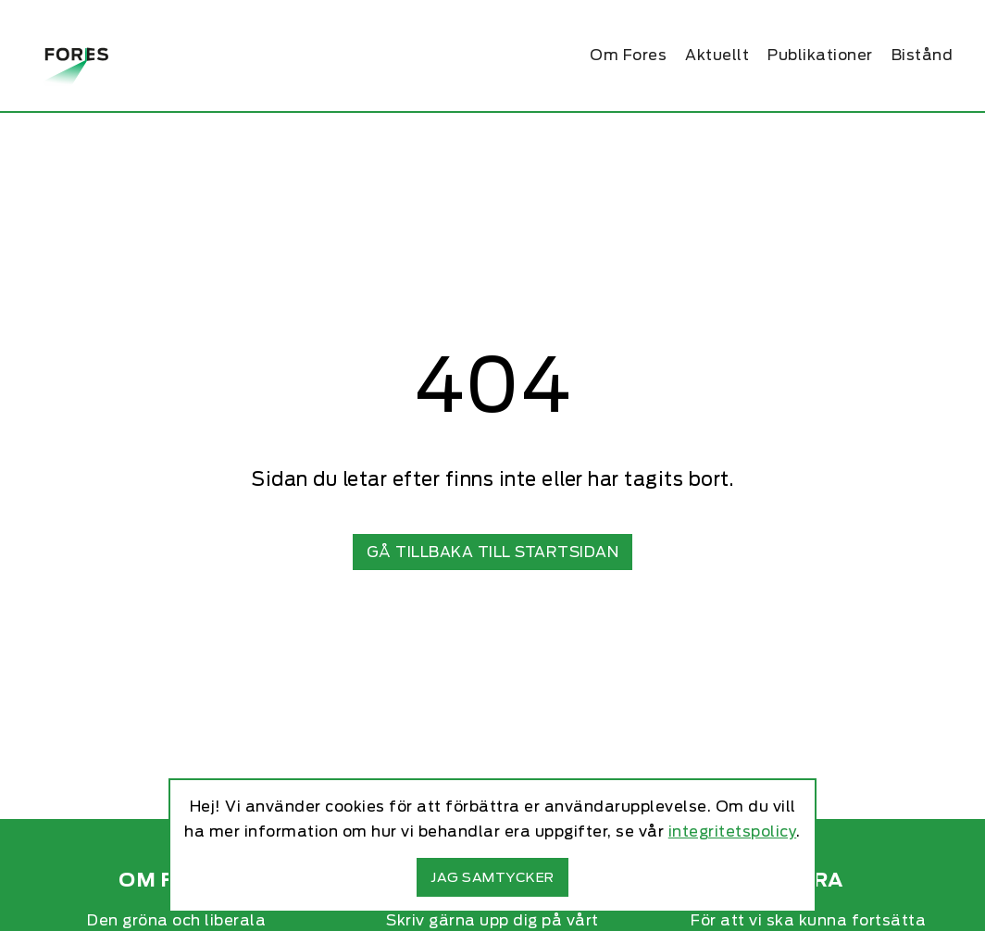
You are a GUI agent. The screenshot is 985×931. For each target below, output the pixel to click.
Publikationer (820, 55)
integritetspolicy (732, 831)
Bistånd (922, 55)
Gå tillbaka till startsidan (493, 552)
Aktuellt (717, 55)
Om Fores (628, 55)
